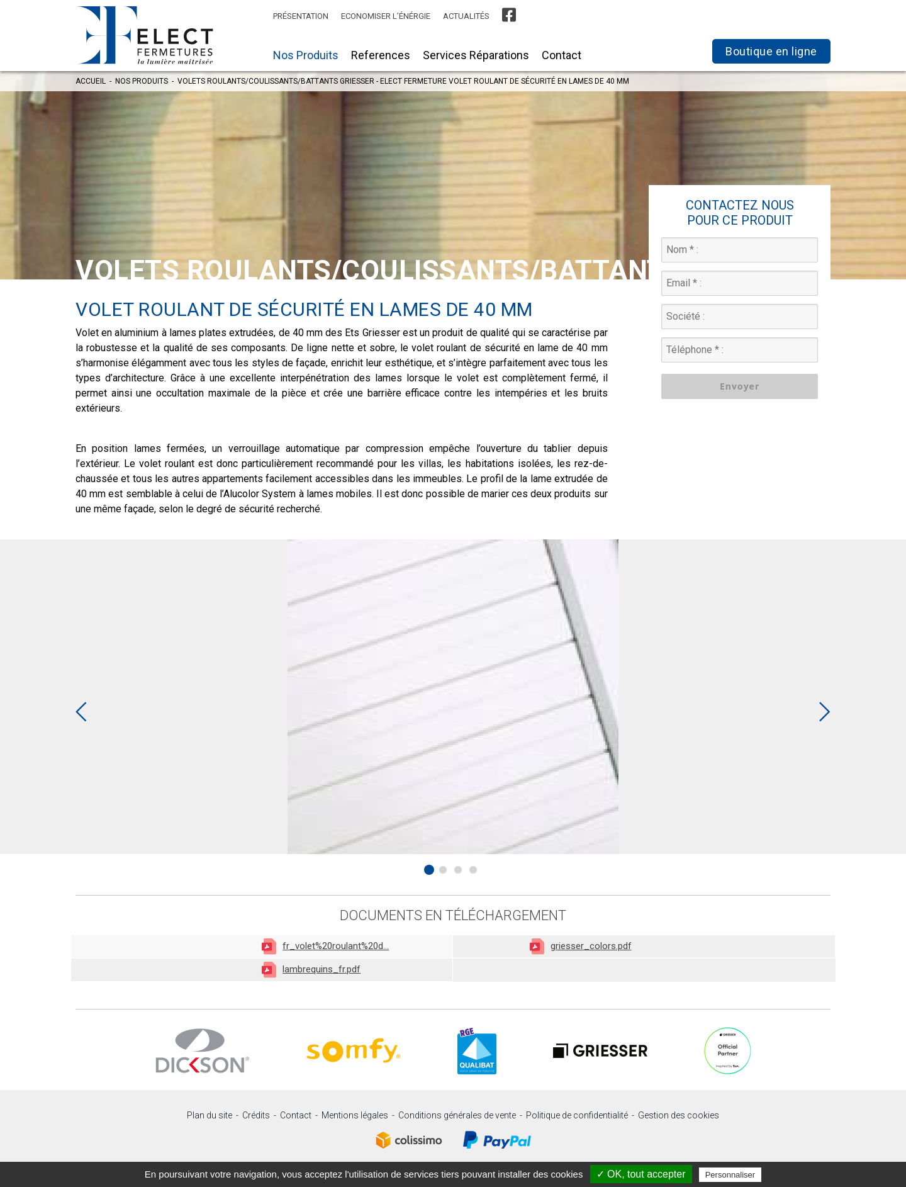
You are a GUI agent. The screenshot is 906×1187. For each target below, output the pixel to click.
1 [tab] (429, 870)
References (380, 55)
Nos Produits (305, 55)
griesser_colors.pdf (581, 946)
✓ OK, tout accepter (641, 1174)
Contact (561, 55)
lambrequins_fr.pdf (311, 969)
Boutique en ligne (771, 51)
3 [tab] (458, 870)
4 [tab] (473, 870)
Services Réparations (476, 55)
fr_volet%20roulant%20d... (325, 946)
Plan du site (209, 1115)
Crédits (256, 1115)
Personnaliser (730, 1174)
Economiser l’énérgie (385, 16)
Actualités (466, 16)
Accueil (91, 81)
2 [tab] (443, 870)
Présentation (300, 16)
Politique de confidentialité (577, 1115)
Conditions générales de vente (457, 1115)
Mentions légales (355, 1115)
